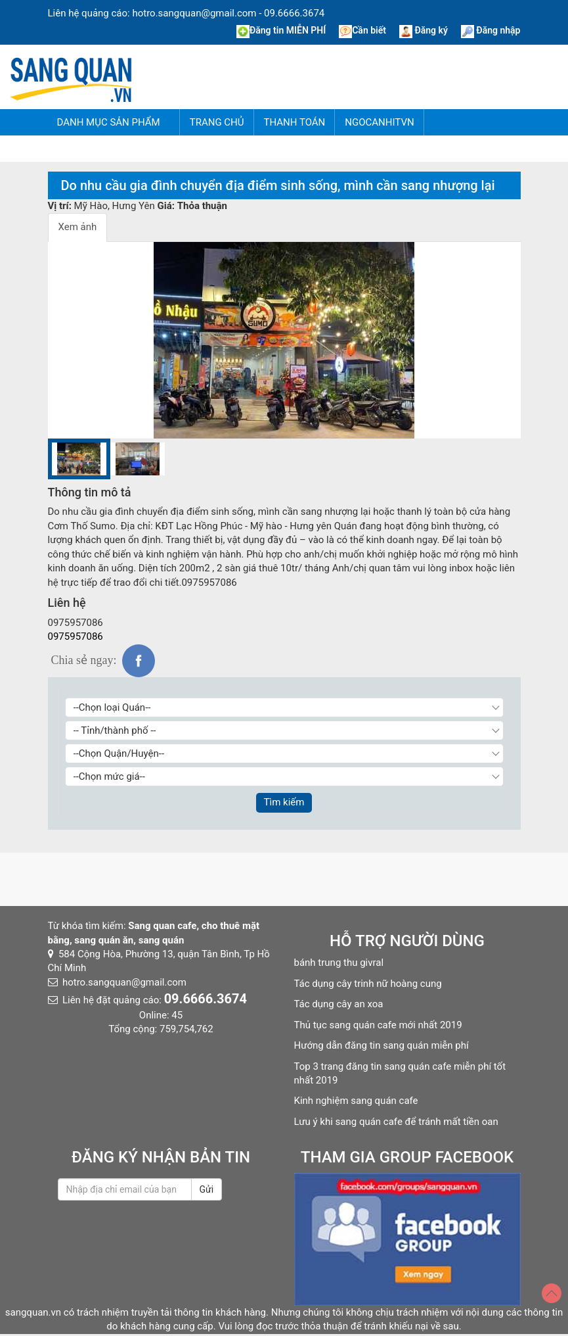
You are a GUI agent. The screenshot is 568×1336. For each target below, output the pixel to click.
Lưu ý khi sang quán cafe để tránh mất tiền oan (396, 1122)
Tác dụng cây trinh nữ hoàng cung (368, 984)
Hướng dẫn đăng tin (99, 149)
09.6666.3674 (294, 13)
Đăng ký (423, 30)
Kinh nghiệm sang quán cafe (356, 1101)
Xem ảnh (77, 227)
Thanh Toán (295, 122)
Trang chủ (217, 122)
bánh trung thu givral (339, 962)
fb (138, 660)
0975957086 (75, 636)
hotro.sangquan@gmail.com (194, 13)
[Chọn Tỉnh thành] (284, 730)
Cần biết (362, 30)
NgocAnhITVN (379, 122)
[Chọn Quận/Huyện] (284, 753)
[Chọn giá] (284, 776)
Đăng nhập (491, 30)
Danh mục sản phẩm (108, 122)
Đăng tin (281, 30)
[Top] (551, 1293)
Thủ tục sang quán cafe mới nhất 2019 (378, 1025)
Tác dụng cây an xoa (338, 1004)
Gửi (207, 1189)
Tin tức (188, 149)
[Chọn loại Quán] (284, 707)
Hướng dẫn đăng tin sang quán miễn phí (381, 1045)
